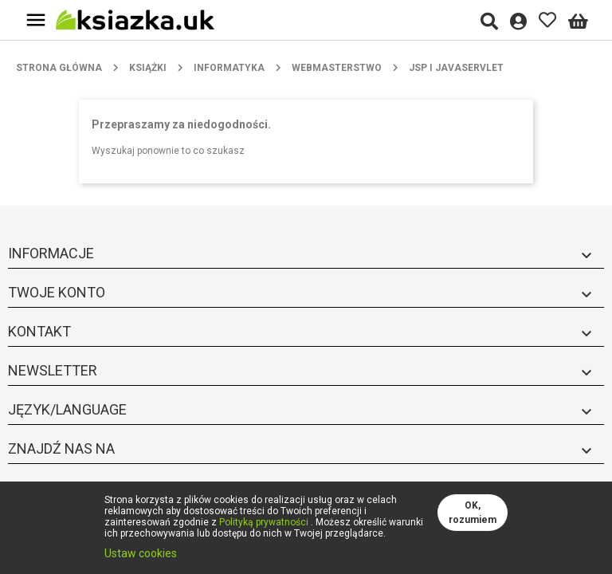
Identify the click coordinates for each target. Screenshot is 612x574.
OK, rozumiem (472, 512)
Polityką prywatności (263, 522)
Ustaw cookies (140, 553)
